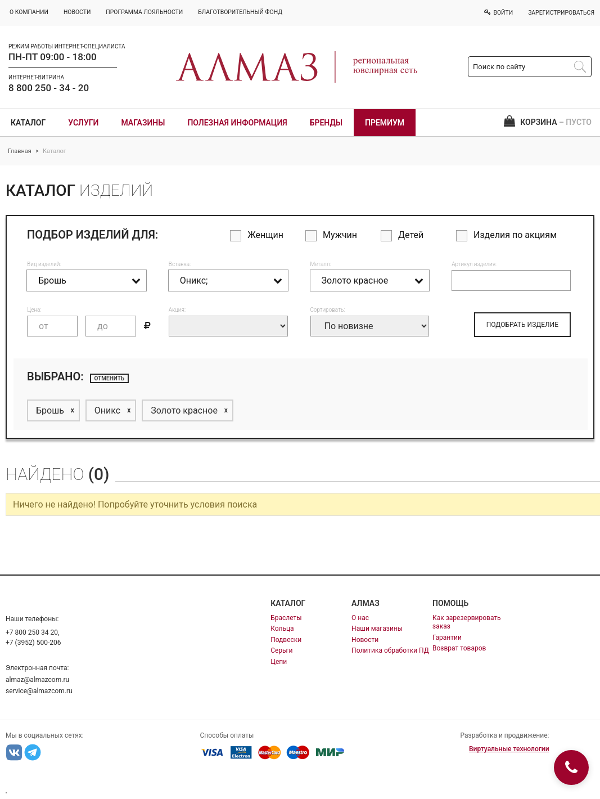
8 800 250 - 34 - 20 (48, 87)
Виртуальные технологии (509, 749)
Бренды (326, 122)
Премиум (384, 122)
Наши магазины (377, 628)
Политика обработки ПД (390, 650)
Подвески (285, 640)
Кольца (282, 628)
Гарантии (447, 637)
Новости (364, 640)
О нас (360, 618)
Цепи (278, 662)
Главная (19, 151)
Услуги (83, 122)
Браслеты (285, 618)
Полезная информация (237, 122)
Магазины (143, 122)
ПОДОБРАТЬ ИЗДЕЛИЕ (522, 325)
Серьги (281, 650)
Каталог (28, 122)
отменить (109, 378)
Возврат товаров (459, 648)
